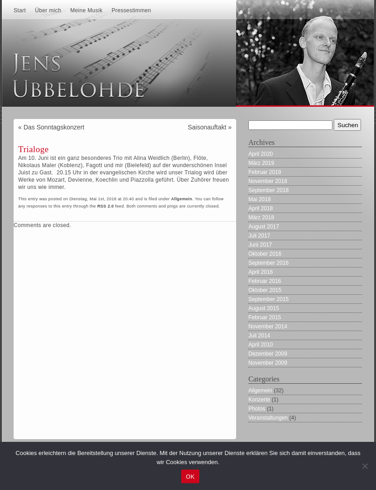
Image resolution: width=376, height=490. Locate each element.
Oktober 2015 (265, 290)
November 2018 (267, 181)
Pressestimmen (131, 10)
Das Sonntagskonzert (54, 127)
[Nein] (364, 465)
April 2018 (260, 208)
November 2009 (267, 363)
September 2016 (268, 263)
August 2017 (263, 226)
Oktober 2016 (265, 254)
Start (20, 10)
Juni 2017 (260, 245)
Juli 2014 (259, 335)
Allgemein (182, 199)
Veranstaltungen (268, 418)
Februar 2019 (264, 172)
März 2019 (261, 163)
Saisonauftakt (207, 127)
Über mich (48, 10)
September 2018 (268, 190)
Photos (256, 409)
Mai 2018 (259, 199)
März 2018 (261, 217)
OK (190, 476)
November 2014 (267, 326)
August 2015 (263, 308)
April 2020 (260, 154)
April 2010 (260, 345)
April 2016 (260, 272)
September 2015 (268, 299)
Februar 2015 (264, 317)
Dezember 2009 (267, 354)
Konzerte (259, 399)
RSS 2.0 (105, 206)
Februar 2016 (264, 281)
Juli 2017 (259, 236)
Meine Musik (86, 10)
